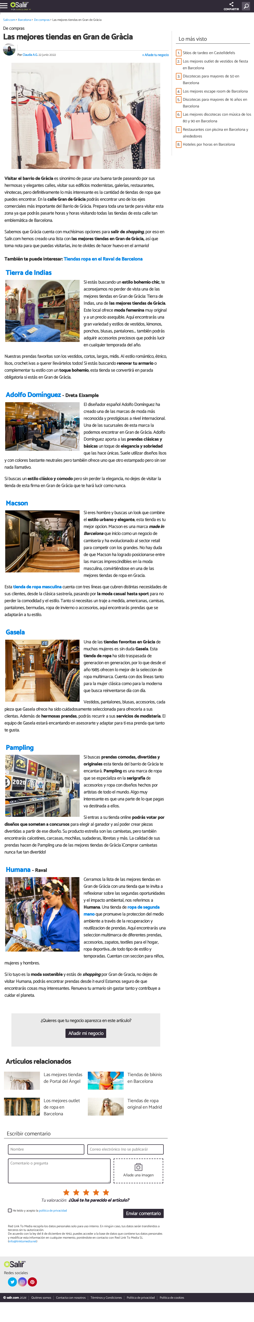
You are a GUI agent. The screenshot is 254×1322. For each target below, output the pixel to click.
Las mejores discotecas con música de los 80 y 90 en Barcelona (217, 118)
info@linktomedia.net (22, 1261)
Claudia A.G (30, 55)
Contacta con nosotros (71, 1318)
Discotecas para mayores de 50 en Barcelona (211, 79)
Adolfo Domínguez (33, 399)
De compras (42, 20)
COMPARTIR (231, 7)
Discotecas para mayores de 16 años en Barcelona (215, 103)
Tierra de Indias (28, 277)
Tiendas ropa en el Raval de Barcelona (103, 259)
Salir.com (9, 20)
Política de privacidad (141, 1318)
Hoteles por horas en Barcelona (209, 144)
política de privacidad (53, 1230)
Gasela (15, 644)
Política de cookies (172, 1318)
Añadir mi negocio (85, 1053)
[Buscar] (247, 6)
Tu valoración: (53, 1220)
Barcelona (22, 9)
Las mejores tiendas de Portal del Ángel (63, 1098)
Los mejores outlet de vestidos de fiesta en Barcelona (215, 64)
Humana (18, 889)
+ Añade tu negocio (155, 55)
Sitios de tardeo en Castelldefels (209, 53)
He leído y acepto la (40, 1230)
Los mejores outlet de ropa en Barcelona (62, 1128)
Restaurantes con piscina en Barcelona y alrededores (215, 133)
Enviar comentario (143, 1233)
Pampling (19, 759)
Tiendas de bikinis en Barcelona (144, 1098)
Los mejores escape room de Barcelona (215, 91)
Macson (17, 515)
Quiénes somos (41, 1318)
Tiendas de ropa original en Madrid (144, 1124)
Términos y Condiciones (106, 1318)
